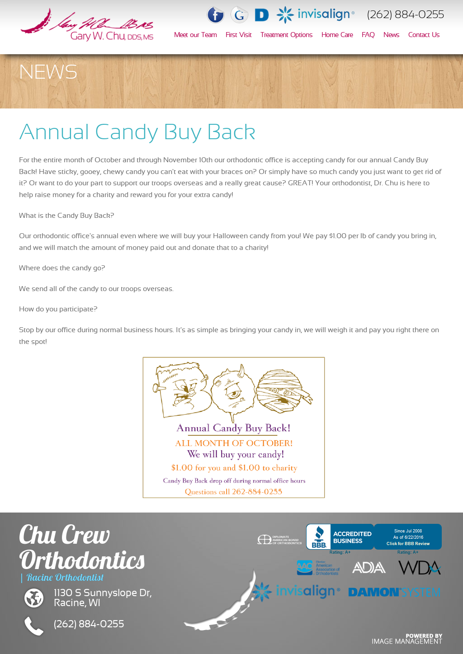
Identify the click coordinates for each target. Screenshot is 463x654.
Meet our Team (195, 35)
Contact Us (423, 35)
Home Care (337, 35)
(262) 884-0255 (405, 15)
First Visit (238, 35)
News (391, 35)
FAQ (368, 35)
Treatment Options (286, 35)
